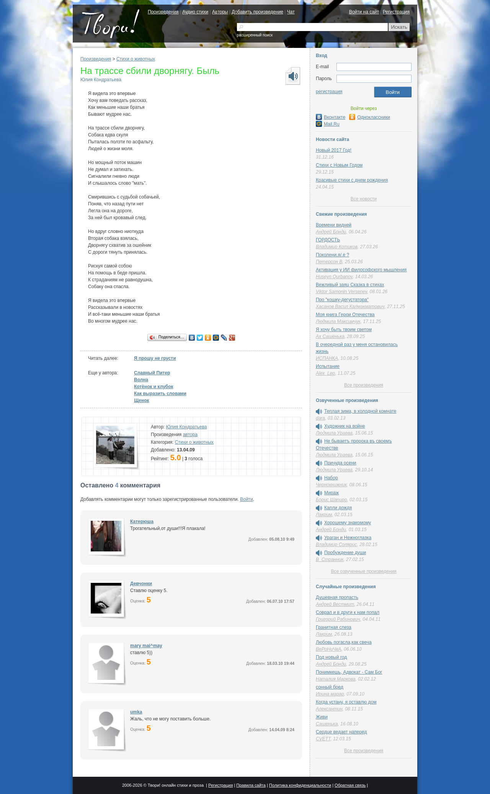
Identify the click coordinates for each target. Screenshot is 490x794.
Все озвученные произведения (363, 571)
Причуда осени (340, 463)
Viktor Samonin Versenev (341, 291)
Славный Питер (152, 373)
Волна (141, 379)
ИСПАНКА (327, 358)
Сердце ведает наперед (341, 732)
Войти (246, 499)
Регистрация (396, 12)
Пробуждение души (345, 552)
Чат (291, 12)
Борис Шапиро (331, 499)
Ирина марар (330, 694)
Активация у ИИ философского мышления (361, 269)
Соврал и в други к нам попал (347, 612)
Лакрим (324, 514)
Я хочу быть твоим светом (344, 329)
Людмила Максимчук (338, 321)
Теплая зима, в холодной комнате (360, 411)
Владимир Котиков (337, 246)
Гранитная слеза (333, 627)
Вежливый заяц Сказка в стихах (350, 284)
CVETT (323, 739)
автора (190, 434)
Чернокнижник (331, 484)
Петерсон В (329, 261)
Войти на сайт (364, 12)
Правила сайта (251, 785)
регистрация (329, 91)
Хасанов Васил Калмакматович (350, 306)
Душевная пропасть (337, 597)
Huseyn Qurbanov (334, 276)
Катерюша (142, 521)
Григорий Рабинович (338, 619)
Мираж (331, 492)
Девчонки (141, 583)
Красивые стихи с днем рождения (352, 180)
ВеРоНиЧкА (328, 649)
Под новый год (331, 657)
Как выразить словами (160, 393)
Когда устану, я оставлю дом (346, 702)
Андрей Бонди (331, 232)
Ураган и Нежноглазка (347, 537)
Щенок (141, 400)
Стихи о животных (135, 59)
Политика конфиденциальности (300, 785)
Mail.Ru (328, 124)
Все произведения (363, 385)
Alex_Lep (325, 373)
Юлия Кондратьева (100, 79)
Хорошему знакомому (347, 522)
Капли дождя (338, 507)
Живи (322, 717)
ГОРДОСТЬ (328, 240)
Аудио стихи (195, 12)
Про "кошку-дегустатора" (342, 299)
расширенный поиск (255, 35)
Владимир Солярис (336, 544)
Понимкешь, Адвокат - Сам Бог (349, 672)
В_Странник (329, 559)
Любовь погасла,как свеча (344, 642)
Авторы (220, 12)
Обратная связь (350, 785)
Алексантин (329, 709)
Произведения (163, 12)
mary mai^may (146, 645)
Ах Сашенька (330, 336)
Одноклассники (369, 117)
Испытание (328, 366)
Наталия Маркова (335, 679)
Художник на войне (344, 426)
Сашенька (327, 724)
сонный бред (329, 687)
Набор (331, 478)
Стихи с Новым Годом (339, 165)
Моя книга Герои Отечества (345, 314)
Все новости (364, 199)
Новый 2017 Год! (333, 150)
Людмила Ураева (334, 433)
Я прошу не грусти (155, 358)
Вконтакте (330, 117)
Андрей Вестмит (335, 604)
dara (320, 418)
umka (136, 712)
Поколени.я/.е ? (332, 255)
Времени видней (333, 225)
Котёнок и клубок (153, 386)
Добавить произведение (257, 12)
